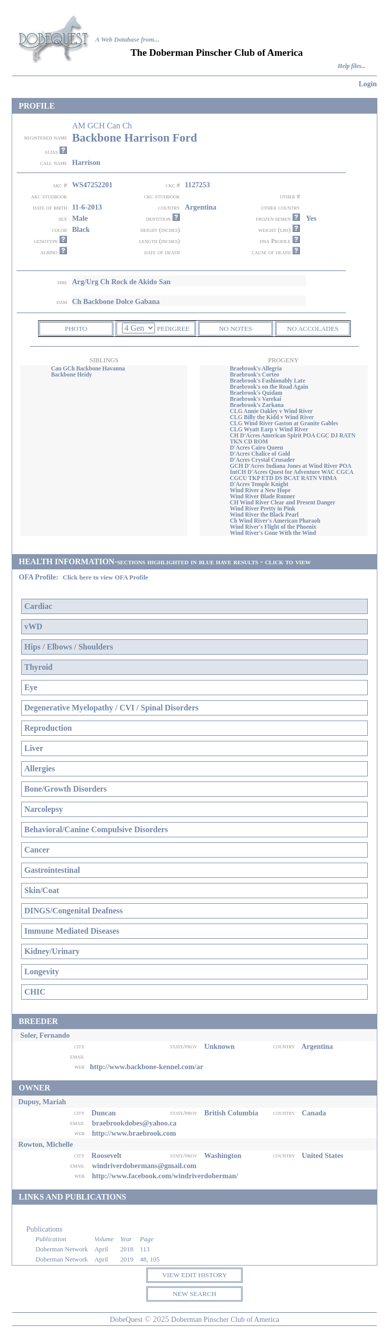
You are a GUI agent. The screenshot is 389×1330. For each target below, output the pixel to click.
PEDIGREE (173, 328)
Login (368, 84)
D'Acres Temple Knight (259, 484)
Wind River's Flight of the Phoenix (273, 527)
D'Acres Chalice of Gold (260, 454)
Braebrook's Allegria (256, 368)
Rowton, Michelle (45, 1144)
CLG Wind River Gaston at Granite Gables (284, 423)
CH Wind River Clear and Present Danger (282, 502)
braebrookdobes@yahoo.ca (134, 1123)
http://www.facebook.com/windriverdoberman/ (165, 1176)
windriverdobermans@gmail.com (144, 1166)
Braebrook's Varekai (256, 399)
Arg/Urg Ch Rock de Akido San (121, 282)
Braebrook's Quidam (256, 393)
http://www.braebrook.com (134, 1133)
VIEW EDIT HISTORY (194, 1275)
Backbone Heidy (71, 374)
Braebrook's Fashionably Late (267, 381)
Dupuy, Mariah (42, 1102)
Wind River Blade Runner (262, 496)
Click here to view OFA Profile (105, 577)
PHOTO (76, 328)
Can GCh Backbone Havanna (88, 368)
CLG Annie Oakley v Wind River (271, 411)
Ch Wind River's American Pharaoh (275, 521)
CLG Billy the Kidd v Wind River (272, 417)
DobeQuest (126, 1319)
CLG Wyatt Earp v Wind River (269, 429)
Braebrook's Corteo (254, 374)
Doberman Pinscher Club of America (225, 1319)
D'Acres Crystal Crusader (262, 460)
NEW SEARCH (194, 1294)
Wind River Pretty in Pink (262, 508)
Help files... (352, 66)
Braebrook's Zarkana (257, 405)
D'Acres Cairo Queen (256, 448)
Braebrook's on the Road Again (269, 387)
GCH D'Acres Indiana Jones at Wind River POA (291, 466)
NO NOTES (235, 328)
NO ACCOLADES (313, 328)
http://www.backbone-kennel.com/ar (146, 1067)
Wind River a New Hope (260, 490)
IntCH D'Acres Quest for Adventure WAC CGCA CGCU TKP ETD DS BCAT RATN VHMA (292, 475)
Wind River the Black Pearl (264, 514)
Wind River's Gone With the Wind (273, 533)
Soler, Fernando (45, 1035)
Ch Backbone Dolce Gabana (116, 301)
